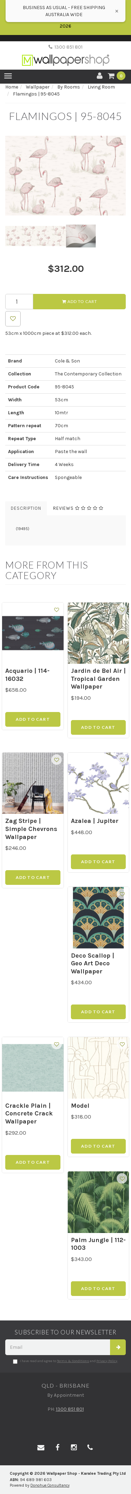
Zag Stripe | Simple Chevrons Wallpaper (31, 828)
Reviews (78, 508)
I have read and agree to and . (65, 1361)
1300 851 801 (65, 47)
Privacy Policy (106, 1361)
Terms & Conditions (73, 1361)
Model (80, 1105)
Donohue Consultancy (50, 1485)
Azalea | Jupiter (94, 821)
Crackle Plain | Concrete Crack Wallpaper (29, 1113)
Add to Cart (79, 301)
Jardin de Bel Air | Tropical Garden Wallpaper (98, 678)
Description (26, 508)
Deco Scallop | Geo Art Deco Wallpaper (92, 963)
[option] (65, 176)
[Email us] (41, 1448)
